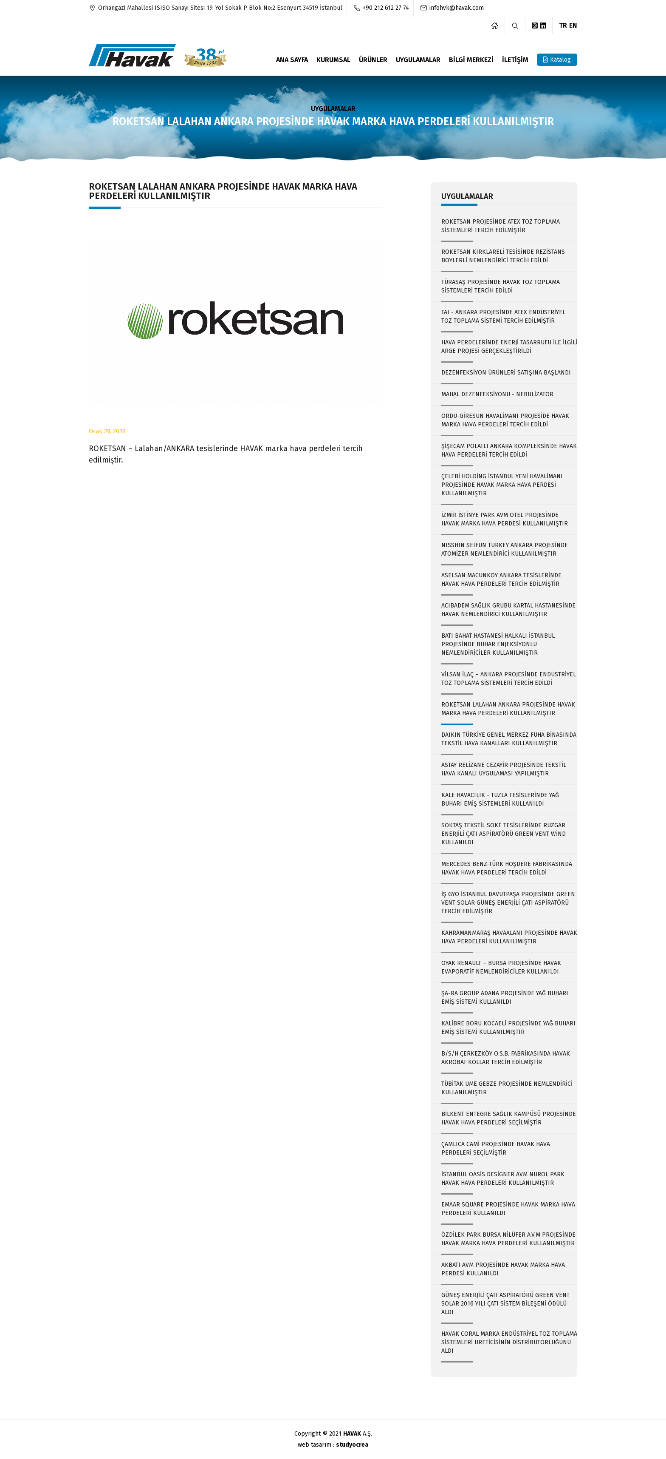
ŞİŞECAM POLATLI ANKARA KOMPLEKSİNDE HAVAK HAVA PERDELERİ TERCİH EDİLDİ (509, 450)
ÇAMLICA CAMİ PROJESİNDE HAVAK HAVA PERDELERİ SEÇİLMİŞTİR (495, 1148)
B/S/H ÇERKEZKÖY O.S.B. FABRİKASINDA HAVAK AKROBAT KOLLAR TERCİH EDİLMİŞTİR (505, 1058)
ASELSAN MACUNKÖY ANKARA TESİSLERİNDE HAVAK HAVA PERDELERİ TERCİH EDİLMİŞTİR (501, 580)
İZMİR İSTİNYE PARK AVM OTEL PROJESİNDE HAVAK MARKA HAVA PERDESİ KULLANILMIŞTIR (504, 519)
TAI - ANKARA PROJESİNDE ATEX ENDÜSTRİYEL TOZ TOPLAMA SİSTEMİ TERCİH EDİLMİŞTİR (503, 316)
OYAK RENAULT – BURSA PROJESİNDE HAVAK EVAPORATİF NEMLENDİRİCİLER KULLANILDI (501, 967)
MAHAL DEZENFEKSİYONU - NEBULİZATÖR (497, 394)
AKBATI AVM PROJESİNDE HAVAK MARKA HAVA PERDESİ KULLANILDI (503, 1269)
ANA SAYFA (292, 60)
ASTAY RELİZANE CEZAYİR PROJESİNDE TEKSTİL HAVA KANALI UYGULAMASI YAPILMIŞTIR (503, 769)
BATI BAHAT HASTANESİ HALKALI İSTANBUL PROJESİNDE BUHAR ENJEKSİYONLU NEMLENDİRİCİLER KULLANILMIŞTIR (498, 644)
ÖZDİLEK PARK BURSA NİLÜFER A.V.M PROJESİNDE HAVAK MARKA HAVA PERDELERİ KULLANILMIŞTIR (508, 1239)
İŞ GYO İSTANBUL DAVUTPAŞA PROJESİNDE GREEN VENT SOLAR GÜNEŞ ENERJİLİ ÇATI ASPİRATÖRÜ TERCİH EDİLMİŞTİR (508, 903)
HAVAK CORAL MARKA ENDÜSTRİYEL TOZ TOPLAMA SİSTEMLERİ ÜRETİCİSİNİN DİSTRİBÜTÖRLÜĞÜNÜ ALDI (509, 1342)
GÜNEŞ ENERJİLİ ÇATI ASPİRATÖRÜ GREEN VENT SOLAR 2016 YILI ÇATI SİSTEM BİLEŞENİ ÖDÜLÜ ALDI (505, 1304)
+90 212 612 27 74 (386, 7)
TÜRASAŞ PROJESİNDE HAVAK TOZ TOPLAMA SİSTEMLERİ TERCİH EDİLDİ (500, 286)
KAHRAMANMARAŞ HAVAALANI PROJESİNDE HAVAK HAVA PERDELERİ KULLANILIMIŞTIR (509, 937)
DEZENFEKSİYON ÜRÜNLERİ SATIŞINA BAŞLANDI (506, 372)
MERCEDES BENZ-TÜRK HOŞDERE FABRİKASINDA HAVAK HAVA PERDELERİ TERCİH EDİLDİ (506, 868)
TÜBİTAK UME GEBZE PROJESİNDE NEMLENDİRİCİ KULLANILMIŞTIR (507, 1088)
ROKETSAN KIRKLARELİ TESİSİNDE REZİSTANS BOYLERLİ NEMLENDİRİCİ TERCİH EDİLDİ (503, 256)
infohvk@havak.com (456, 7)
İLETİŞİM (515, 60)
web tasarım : (333, 1444)
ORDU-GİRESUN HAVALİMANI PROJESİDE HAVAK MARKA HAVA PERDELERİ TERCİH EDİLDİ (505, 420)
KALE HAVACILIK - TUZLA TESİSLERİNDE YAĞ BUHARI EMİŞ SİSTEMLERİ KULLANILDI (500, 799)
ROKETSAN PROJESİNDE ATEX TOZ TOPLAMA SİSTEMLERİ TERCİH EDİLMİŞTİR (500, 226)
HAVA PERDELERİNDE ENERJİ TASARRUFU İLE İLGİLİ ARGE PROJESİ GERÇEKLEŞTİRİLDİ (509, 347)
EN (573, 25)
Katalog (557, 60)
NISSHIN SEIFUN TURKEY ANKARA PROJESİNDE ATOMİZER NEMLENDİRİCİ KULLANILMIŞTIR (504, 549)
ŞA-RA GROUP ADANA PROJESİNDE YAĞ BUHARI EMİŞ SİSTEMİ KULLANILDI (504, 997)
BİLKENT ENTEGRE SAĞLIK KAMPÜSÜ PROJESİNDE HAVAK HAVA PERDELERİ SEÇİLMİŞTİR (508, 1118)
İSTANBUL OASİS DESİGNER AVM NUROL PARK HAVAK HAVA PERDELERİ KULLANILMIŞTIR (502, 1179)
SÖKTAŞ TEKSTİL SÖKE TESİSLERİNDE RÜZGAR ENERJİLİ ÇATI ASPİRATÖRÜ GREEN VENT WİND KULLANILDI (503, 834)
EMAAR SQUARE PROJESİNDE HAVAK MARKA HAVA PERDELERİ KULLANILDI (508, 1209)
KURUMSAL (333, 60)
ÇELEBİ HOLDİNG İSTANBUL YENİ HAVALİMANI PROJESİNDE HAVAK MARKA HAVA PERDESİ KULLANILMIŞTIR (502, 485)
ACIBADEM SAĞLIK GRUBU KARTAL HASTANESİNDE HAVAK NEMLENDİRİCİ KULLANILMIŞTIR (508, 610)
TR (563, 25)
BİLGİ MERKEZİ (471, 60)
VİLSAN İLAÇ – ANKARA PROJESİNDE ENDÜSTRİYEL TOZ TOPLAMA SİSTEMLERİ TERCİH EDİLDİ (508, 679)
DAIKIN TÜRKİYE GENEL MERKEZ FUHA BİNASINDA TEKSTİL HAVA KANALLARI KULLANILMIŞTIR (508, 739)
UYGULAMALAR (418, 60)
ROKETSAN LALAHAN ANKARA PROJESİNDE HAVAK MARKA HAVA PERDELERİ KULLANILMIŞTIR (508, 709)
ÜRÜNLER (373, 60)
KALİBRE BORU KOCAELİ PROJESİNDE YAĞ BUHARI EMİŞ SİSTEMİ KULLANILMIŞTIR (508, 1028)
